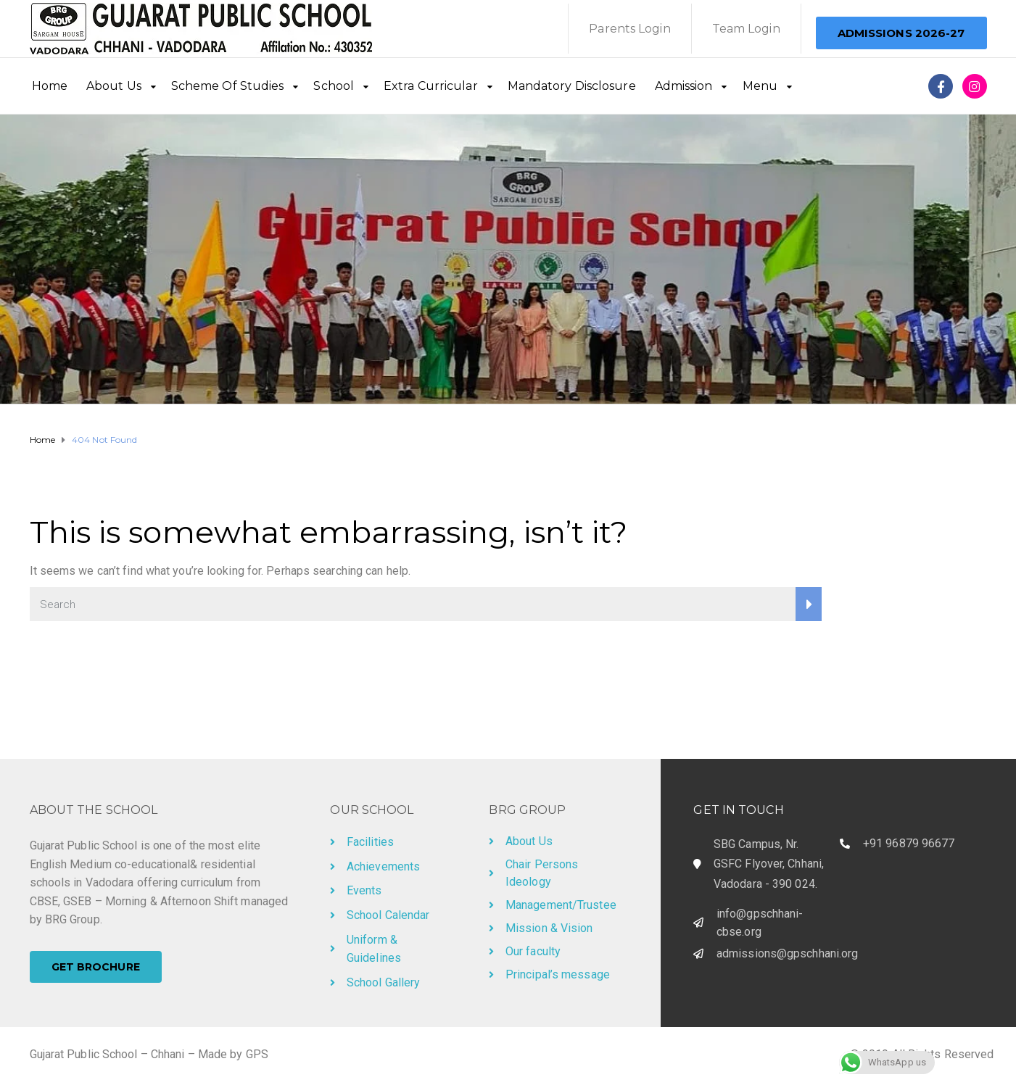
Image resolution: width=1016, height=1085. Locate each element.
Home (49, 86)
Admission (684, 86)
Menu (760, 86)
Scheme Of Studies (227, 86)
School (333, 86)
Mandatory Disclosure (572, 86)
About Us (113, 86)
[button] (901, 33)
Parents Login (629, 29)
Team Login (746, 29)
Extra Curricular (431, 86)
